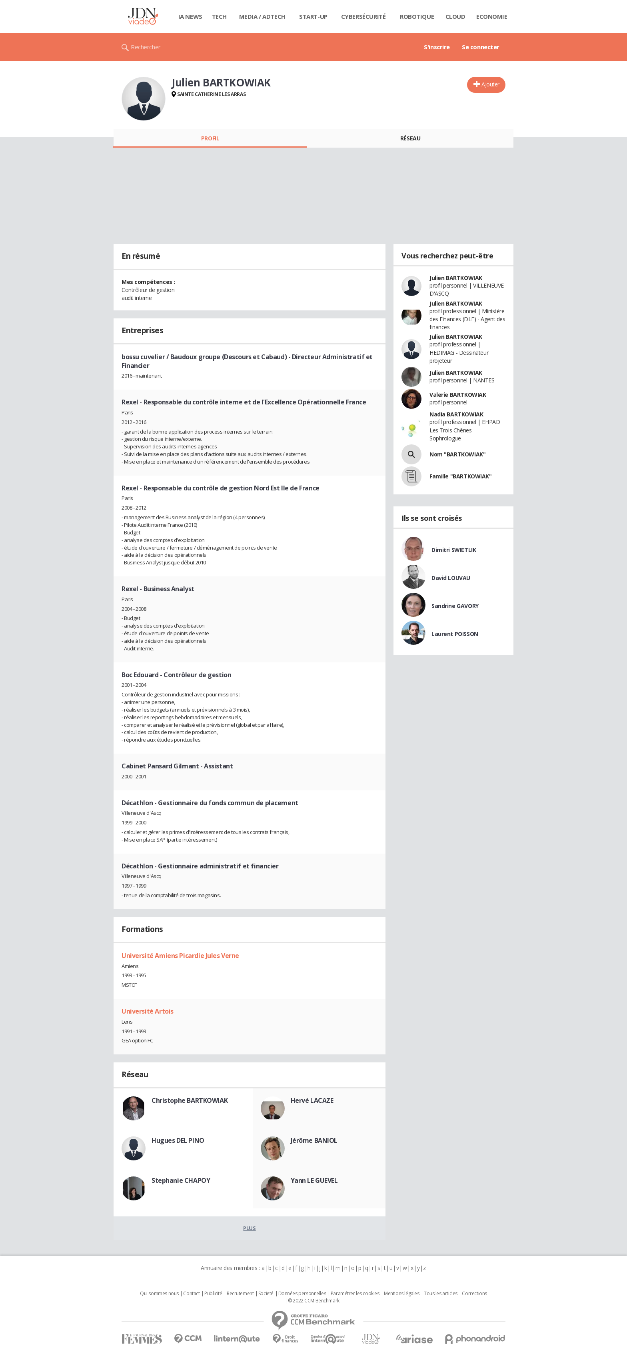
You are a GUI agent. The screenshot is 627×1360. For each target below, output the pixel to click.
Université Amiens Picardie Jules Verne (180, 955)
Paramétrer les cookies (355, 1293)
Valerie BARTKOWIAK (457, 394)
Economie (491, 16)
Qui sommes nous (159, 1293)
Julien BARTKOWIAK (455, 278)
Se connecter (480, 47)
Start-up (313, 16)
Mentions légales (401, 1293)
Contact (191, 1293)
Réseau (410, 138)
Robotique (417, 16)
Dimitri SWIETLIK (453, 550)
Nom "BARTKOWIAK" (457, 454)
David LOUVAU (450, 578)
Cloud (455, 16)
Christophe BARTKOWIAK (190, 1100)
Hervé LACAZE (312, 1100)
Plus (249, 1228)
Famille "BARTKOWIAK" (460, 476)
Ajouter (490, 84)
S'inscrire (437, 47)
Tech (219, 16)
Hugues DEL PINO (178, 1140)
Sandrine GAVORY (455, 606)
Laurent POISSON (454, 634)
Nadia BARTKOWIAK (456, 414)
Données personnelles (302, 1293)
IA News (190, 16)
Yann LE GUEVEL (314, 1180)
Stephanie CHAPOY (181, 1180)
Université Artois (148, 1011)
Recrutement (240, 1293)
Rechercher (146, 47)
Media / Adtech (262, 16)
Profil (210, 138)
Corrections (474, 1293)
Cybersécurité (363, 16)
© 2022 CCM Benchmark (313, 1301)
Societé (266, 1293)
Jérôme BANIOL (314, 1140)
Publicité (213, 1293)
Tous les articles (440, 1293)
